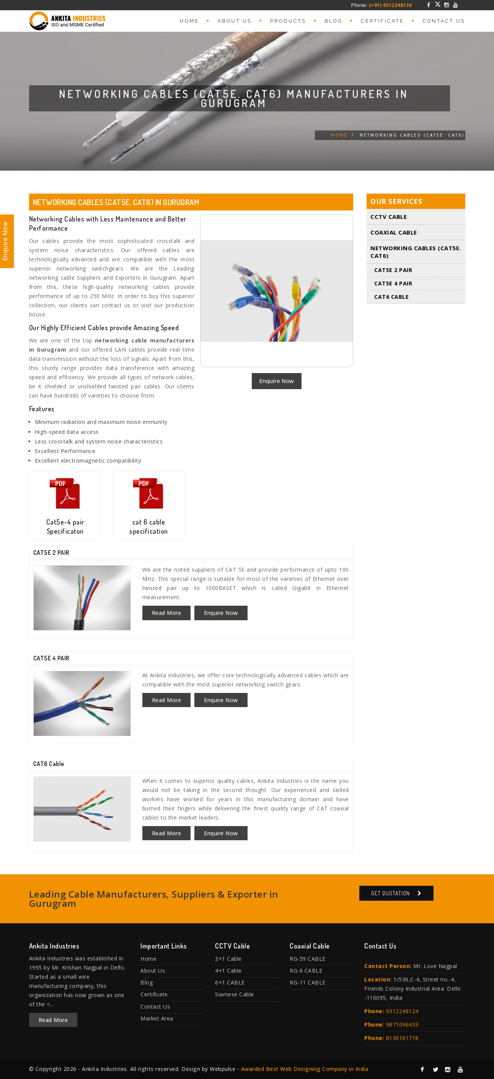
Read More (166, 612)
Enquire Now (276, 381)
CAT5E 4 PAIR (51, 658)
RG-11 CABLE (308, 982)
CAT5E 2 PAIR (51, 552)
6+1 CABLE (230, 982)
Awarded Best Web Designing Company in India (304, 1068)
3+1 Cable (228, 958)
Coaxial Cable (393, 232)
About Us (234, 21)
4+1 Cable (228, 970)
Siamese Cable (234, 994)
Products (288, 21)
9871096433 (402, 1024)
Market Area (156, 1018)
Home (189, 21)
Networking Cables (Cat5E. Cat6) (415, 252)
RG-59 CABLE (308, 958)
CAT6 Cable (48, 764)
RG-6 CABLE (306, 970)
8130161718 (402, 1038)
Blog (333, 21)
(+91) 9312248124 (390, 5)
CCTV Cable (388, 217)
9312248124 (402, 1011)
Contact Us (443, 21)
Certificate (382, 21)
